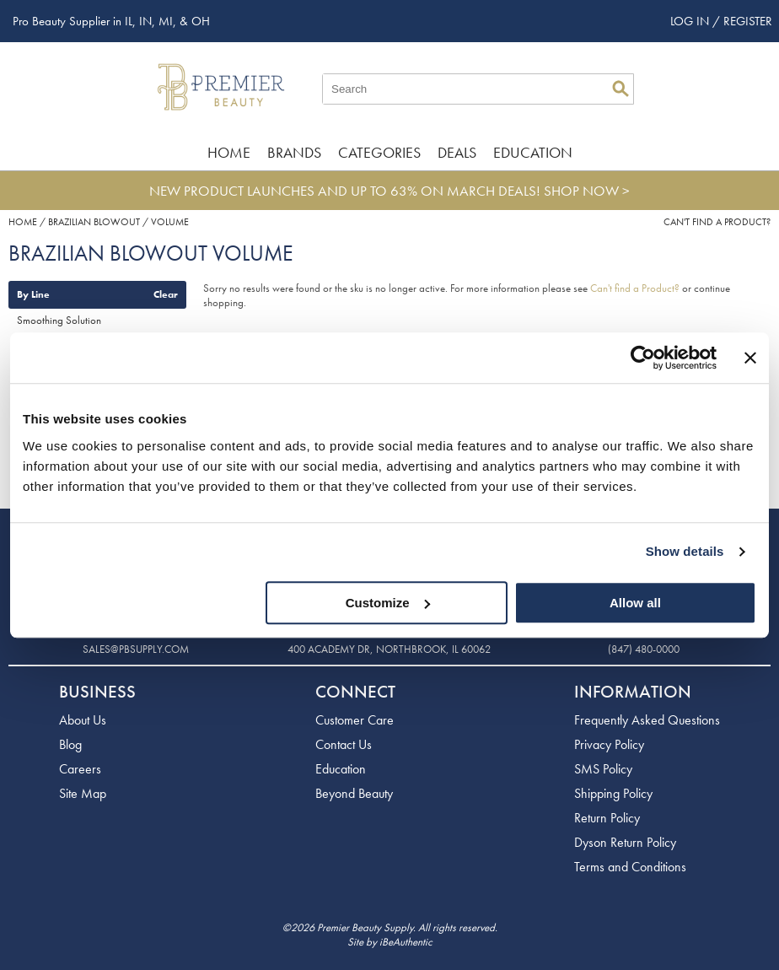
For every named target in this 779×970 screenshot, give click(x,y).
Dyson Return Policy (625, 842)
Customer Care (354, 720)
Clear (165, 294)
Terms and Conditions (630, 867)
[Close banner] (750, 358)
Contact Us (343, 744)
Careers (80, 769)
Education (532, 152)
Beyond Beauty (354, 793)
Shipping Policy (613, 793)
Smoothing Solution (59, 320)
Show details (685, 551)
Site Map (82, 793)
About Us (82, 720)
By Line (33, 294)
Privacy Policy (609, 744)
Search (620, 88)
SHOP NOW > (587, 190)
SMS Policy (603, 769)
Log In (691, 21)
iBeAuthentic (405, 942)
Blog (70, 744)
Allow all (635, 602)
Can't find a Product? (717, 222)
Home (228, 152)
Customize (388, 602)
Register (747, 21)
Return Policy (607, 818)
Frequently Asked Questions (647, 720)
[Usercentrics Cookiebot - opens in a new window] (643, 357)
